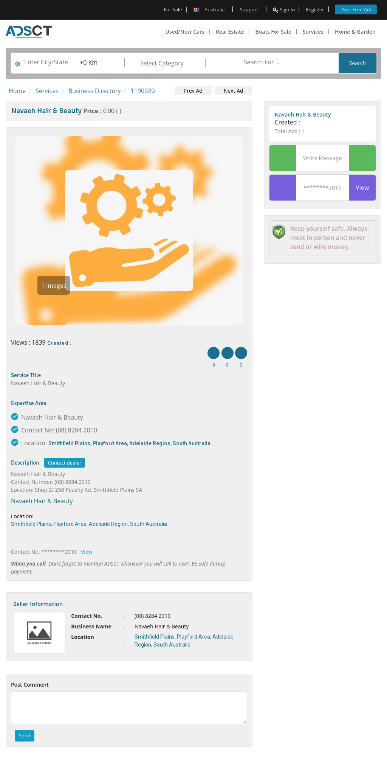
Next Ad (233, 90)
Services (313, 31)
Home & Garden (355, 31)
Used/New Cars (185, 31)
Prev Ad (193, 90)
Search (357, 63)
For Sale (173, 9)
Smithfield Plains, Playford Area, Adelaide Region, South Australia (129, 443)
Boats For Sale (273, 31)
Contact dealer (64, 462)
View (86, 551)
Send (24, 735)
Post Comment (30, 684)
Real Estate (230, 31)
